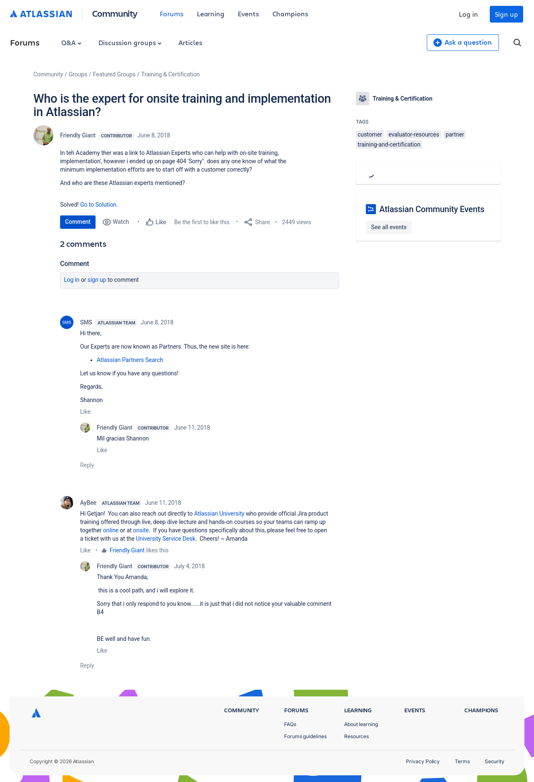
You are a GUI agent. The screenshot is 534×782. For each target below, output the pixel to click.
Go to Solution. (99, 204)
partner (455, 134)
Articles (190, 42)
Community (115, 13)
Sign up (506, 14)
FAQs (290, 724)
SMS (86, 322)
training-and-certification (389, 144)
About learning (361, 724)
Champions (290, 13)
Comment (78, 221)
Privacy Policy (423, 761)
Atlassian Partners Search (130, 360)
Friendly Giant (78, 135)
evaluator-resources (413, 134)
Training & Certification (170, 74)
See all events (388, 227)
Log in (468, 14)
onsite (141, 530)
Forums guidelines (305, 736)
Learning (210, 13)
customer (370, 134)
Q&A (71, 42)
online (110, 530)
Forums (172, 13)
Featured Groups (114, 74)
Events (248, 13)
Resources (356, 736)
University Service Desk (164, 538)
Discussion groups (130, 42)
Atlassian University (219, 513)
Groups (78, 74)
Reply (87, 465)
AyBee (88, 502)
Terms (462, 761)
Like (85, 411)
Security (494, 761)
